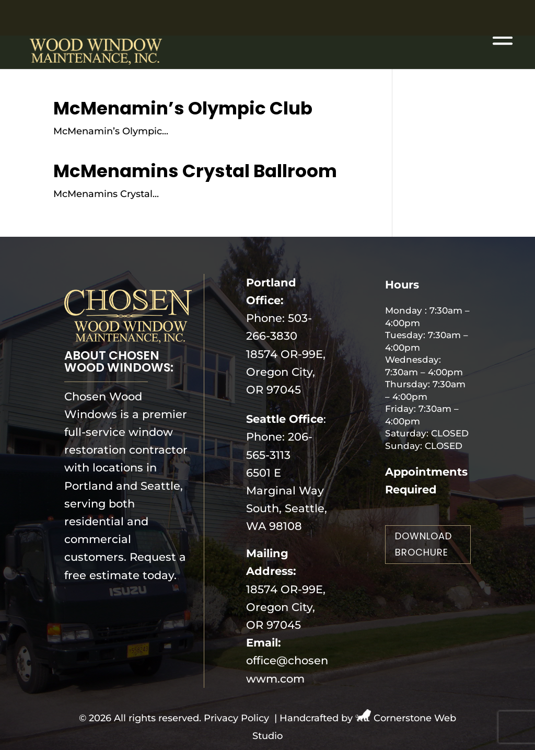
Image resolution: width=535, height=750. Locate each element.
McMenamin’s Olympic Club (182, 108)
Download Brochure (423, 544)
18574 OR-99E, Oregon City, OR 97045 (285, 372)
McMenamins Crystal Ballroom (195, 170)
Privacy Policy (236, 718)
